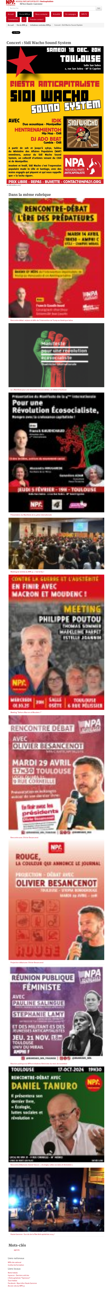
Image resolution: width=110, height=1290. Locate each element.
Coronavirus (13, 19)
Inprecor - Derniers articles (18, 1275)
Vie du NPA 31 (24, 14)
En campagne (70, 14)
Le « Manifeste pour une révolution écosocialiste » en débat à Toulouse (38, 390)
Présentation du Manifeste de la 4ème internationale (31, 515)
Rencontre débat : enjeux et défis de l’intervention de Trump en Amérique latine (41, 320)
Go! (98, 8)
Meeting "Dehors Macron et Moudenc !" (26, 712)
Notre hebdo (13, 1273)
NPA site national (14, 1262)
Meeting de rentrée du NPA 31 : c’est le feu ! (27, 572)
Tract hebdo (12, 1281)
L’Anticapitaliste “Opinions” (19, 1278)
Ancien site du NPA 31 (16, 1286)
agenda (17, 1250)
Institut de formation (16, 1265)
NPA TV (84, 14)
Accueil (11, 14)
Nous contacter (41, 14)
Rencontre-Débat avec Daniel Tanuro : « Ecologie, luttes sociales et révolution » (41, 1165)
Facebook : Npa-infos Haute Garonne (22, 1283)
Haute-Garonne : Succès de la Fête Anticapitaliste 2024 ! (32, 1234)
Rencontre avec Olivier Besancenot (24, 838)
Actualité (56, 14)
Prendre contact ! (37, 19)
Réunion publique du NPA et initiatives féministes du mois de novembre (38, 1064)
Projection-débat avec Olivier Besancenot (26, 963)
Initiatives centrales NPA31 (40, 25)
